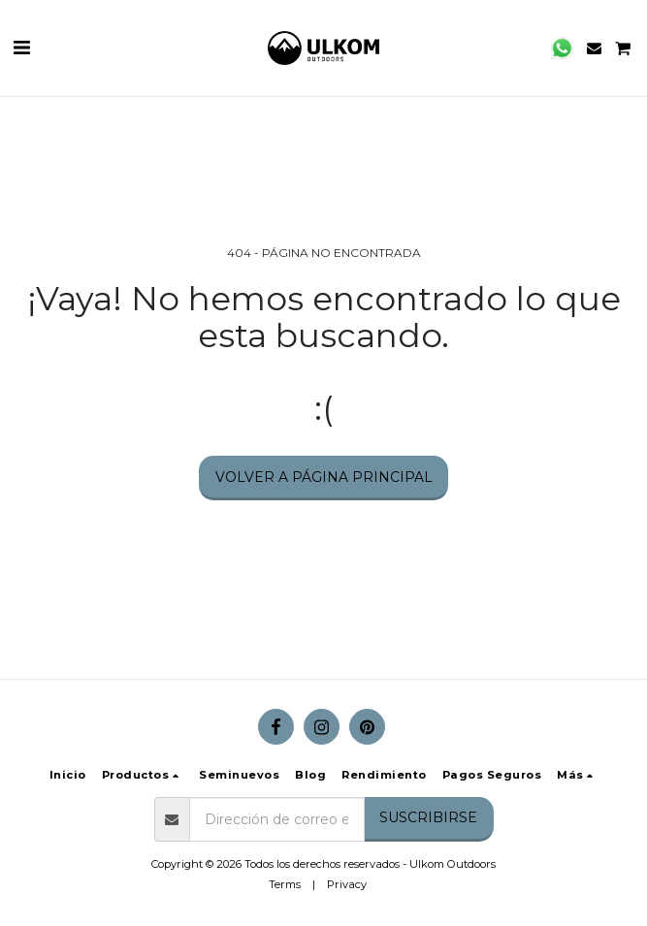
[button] (21, 47)
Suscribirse (428, 817)
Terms (285, 884)
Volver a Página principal (324, 477)
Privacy (347, 884)
